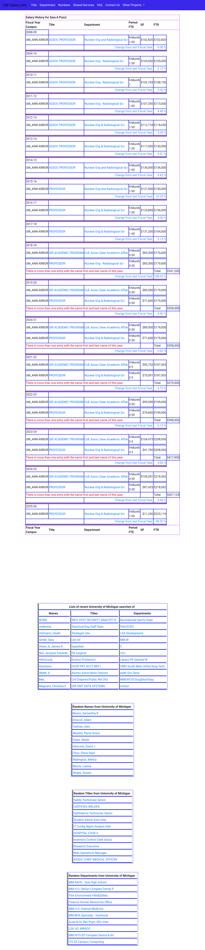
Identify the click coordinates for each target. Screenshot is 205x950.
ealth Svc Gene (129, 673)
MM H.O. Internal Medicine (86, 909)
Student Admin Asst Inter (90, 820)
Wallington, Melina (85, 759)
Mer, (42, 679)
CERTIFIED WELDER (87, 806)
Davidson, (45, 666)
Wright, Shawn (82, 773)
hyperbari (78, 646)
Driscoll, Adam (82, 720)
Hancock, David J (84, 746)
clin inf (76, 640)
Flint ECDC (127, 626)
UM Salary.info (15, 5)
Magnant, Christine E (52, 686)
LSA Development (131, 633)
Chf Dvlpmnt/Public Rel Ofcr (90, 679)
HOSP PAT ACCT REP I (86, 666)
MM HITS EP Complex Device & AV (91, 935)
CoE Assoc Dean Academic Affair (106, 253)
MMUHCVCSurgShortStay (137, 679)
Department (47, 5)
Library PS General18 (133, 659)
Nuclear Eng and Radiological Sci (106, 40)
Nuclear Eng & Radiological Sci (104, 125)
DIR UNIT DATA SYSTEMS (88, 686)
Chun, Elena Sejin (84, 753)
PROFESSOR (57, 189)
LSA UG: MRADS (79, 928)
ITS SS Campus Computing (86, 942)
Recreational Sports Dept (136, 620)
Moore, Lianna (82, 766)
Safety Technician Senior (90, 800)
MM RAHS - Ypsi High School (88, 882)
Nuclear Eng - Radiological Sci (103, 61)
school (124, 686)
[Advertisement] (102, 575)
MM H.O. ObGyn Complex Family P (91, 889)
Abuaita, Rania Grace (86, 733)
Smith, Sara (46, 640)
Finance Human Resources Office (90, 902)
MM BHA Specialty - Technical (88, 915)
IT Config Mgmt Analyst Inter (92, 826)
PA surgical (79, 653)
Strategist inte (81, 633)
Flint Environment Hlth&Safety (88, 895)
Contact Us (112, 5)
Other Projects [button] (132, 5)
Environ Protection (84, 659)
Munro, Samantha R (85, 713)
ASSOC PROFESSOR (62, 40)
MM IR (124, 640)
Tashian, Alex (81, 726)
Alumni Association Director (90, 673)
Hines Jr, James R (51, 646)
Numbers (64, 5)
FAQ (99, 5)
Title (34, 5)
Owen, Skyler (81, 740)
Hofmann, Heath (50, 633)
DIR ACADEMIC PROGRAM (66, 253)
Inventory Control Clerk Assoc (93, 839)
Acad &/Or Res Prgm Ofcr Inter (89, 922)
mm (122, 653)
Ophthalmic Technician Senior (93, 813)
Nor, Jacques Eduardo (53, 653)
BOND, (43, 620)
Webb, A (44, 673)
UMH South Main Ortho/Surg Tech (142, 666)
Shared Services (83, 5)
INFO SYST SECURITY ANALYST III (94, 620)
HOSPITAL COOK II (86, 833)
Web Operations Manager (90, 853)
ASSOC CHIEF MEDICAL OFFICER (95, 859)
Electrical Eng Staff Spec (88, 626)
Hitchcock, (46, 659)
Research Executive (86, 846)
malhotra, (45, 626)
